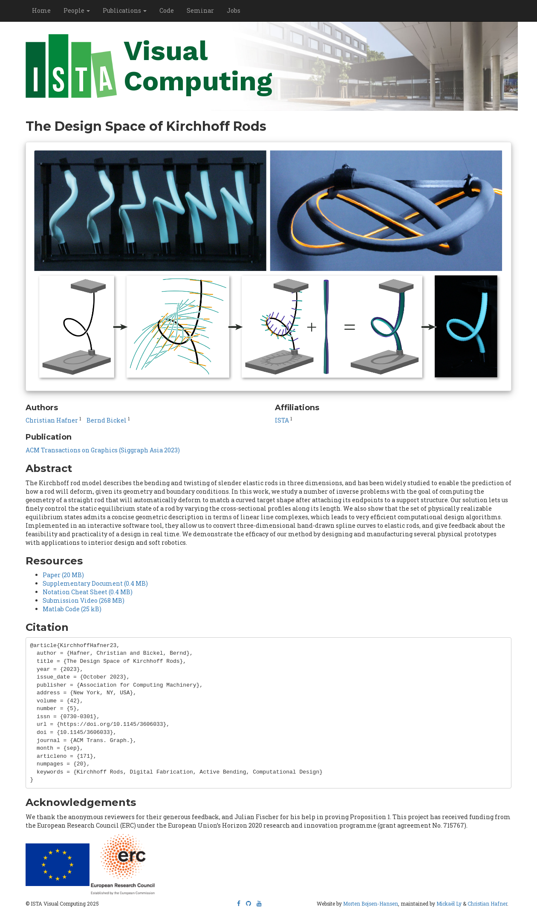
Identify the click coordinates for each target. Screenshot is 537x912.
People (77, 10)
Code (166, 10)
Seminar (200, 10)
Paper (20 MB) (63, 575)
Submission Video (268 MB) (83, 600)
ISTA (282, 420)
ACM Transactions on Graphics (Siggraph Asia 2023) (103, 450)
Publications (125, 10)
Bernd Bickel (107, 420)
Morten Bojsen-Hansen (370, 903)
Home (41, 10)
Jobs (233, 10)
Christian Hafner (52, 420)
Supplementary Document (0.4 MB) (95, 583)
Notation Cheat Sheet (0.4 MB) (88, 592)
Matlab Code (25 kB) (72, 609)
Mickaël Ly (449, 903)
